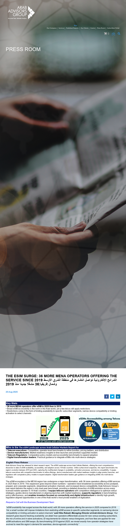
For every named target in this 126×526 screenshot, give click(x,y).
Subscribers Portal (113, 28)
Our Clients (84, 28)
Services (61, 28)
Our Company (51, 28)
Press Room (101, 28)
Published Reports (72, 28)
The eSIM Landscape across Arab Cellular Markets (43, 447)
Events (92, 28)
